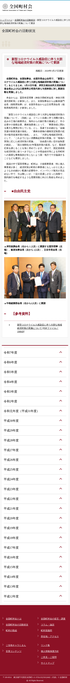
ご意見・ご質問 (49, 657)
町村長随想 (46, 630)
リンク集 (45, 645)
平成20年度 (11, 518)
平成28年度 (11, 440)
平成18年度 (11, 537)
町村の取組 (11, 630)
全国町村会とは (13, 618)
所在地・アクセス (50, 636)
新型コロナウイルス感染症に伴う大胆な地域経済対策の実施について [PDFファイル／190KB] (39, 328)
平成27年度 (11, 450)
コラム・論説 (47, 624)
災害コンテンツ (13, 651)
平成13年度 (11, 586)
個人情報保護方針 (50, 651)
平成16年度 (11, 557)
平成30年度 (11, 420)
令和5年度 (10, 372)
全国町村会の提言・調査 (53, 618)
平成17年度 (11, 547)
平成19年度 (11, 528)
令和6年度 (10, 362)
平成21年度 (11, 508)
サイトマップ (47, 663)
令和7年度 (10, 352)
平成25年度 (11, 469)
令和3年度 (10, 391)
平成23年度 (11, 489)
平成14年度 (11, 576)
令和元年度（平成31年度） (22, 411)
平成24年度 (11, 479)
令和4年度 (10, 381)
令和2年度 (10, 401)
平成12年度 (11, 596)
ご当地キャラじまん (16, 645)
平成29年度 (11, 430)
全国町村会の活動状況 (25, 20)
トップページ (6, 20)
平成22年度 (11, 498)
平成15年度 (11, 567)
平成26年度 (11, 459)
